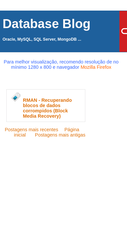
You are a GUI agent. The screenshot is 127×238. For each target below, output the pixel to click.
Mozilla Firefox (96, 67)
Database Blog (47, 24)
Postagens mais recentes (31, 129)
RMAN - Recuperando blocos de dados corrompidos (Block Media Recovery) (47, 108)
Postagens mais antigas (60, 135)
